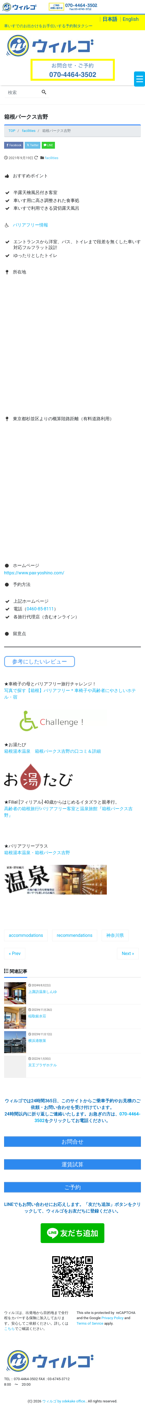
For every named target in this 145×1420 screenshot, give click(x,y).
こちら (9, 1329)
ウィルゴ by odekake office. (64, 1401)
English (131, 19)
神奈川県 (115, 935)
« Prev (15, 953)
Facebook (13, 145)
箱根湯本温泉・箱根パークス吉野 (37, 852)
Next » (128, 953)
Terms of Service (90, 1323)
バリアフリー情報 (30, 225)
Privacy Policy (113, 1318)
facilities (51, 158)
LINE (48, 145)
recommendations (75, 935)
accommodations (26, 935)
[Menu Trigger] (139, 79)
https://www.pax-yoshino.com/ (34, 572)
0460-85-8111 (40, 608)
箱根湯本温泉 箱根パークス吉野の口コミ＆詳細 (52, 751)
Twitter (32, 145)
